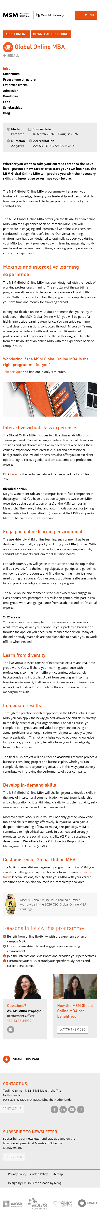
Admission (10, 91)
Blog (6, 113)
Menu (86, 15)
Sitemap (57, 1174)
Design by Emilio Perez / (25, 1183)
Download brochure (50, 34)
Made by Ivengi (52, 1183)
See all (13, 55)
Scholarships (12, 108)
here (13, 474)
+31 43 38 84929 (19, 1021)
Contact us (12, 1109)
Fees (6, 102)
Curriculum (11, 74)
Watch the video (72, 1029)
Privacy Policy (17, 1174)
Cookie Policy (39, 1174)
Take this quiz (12, 372)
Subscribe (14, 1157)
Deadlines (10, 96)
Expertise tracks (15, 85)
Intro (6, 68)
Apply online (16, 34)
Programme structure (19, 80)
